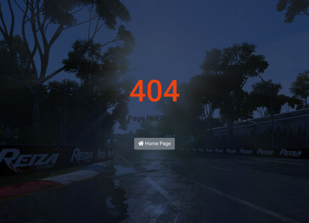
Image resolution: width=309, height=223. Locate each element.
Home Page (154, 143)
